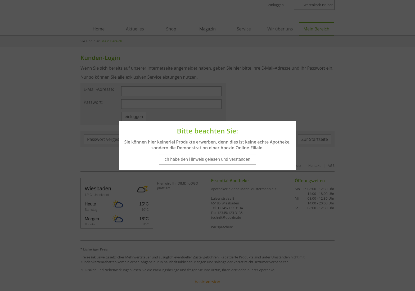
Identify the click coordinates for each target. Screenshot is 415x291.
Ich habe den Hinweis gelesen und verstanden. (207, 155)
